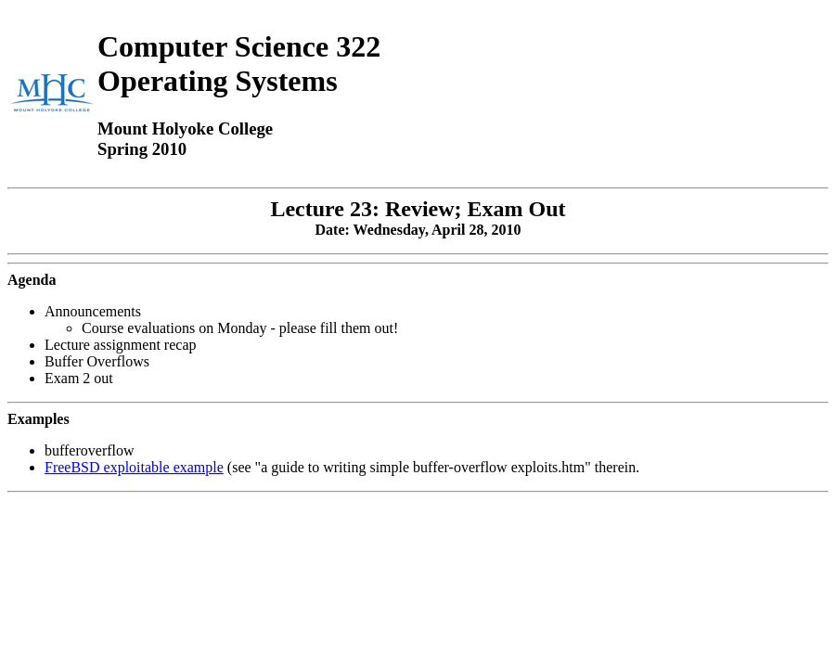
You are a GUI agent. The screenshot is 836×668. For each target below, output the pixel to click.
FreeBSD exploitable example (134, 467)
